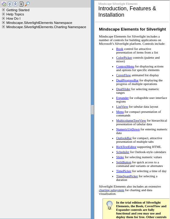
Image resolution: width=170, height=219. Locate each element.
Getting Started (17, 10)
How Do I (13, 18)
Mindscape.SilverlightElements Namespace (39, 23)
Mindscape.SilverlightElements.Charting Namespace (46, 27)
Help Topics (15, 14)
